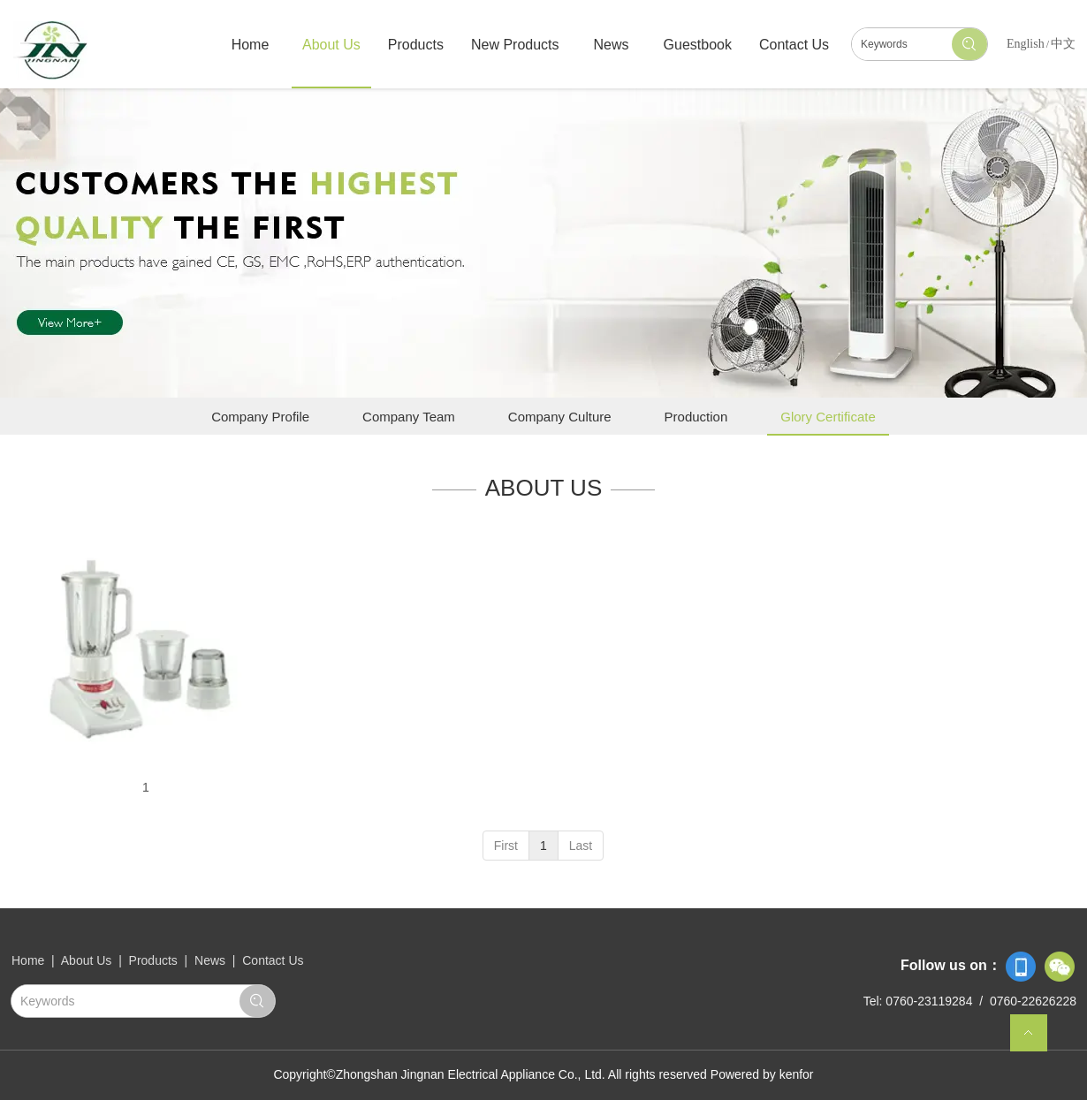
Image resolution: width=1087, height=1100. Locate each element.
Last (580, 845)
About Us (88, 960)
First (506, 845)
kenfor (796, 1074)
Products (153, 960)
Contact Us (272, 960)
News (209, 960)
